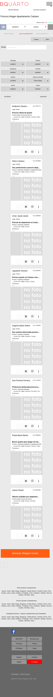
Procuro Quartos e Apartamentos (26, 600)
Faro (49, 591)
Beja (13, 591)
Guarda (3, 593)
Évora (45, 591)
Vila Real (27, 595)
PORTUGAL (25, 674)
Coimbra (40, 591)
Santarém (37, 593)
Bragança (23, 591)
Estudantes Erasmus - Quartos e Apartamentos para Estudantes (26, 613)
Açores (4, 591)
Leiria (8, 593)
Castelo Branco (31, 591)
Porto (31, 593)
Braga (17, 591)
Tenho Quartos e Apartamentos (26, 588)
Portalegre (25, 593)
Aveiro (9, 591)
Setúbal (43, 593)
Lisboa (13, 593)
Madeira (18, 593)
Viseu (32, 595)
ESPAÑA (15, 674)
